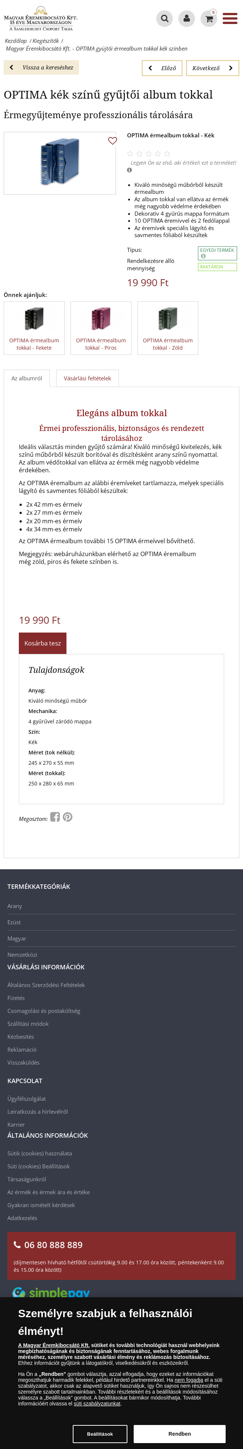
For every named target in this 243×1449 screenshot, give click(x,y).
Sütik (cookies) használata (39, 1153)
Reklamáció (22, 1049)
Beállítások (56, 1166)
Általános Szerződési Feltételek (46, 985)
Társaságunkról (26, 1179)
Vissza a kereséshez (41, 67)
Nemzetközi (22, 954)
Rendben (179, 1438)
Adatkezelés (22, 1218)
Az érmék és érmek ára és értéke (48, 1192)
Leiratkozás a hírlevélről (37, 1111)
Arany (14, 906)
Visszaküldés (23, 1062)
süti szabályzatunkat (97, 1407)
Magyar (16, 938)
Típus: (134, 249)
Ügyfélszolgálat (26, 1098)
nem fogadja (189, 1384)
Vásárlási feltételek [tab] (87, 378)
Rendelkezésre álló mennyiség (150, 264)
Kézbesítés (20, 1036)
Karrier (16, 1124)
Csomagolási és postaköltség (43, 1010)
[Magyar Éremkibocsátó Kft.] (41, 18)
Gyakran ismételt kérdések (41, 1205)
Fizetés (16, 997)
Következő (212, 68)
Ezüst (14, 922)
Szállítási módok (28, 1023)
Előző (162, 68)
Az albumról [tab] (26, 378)
